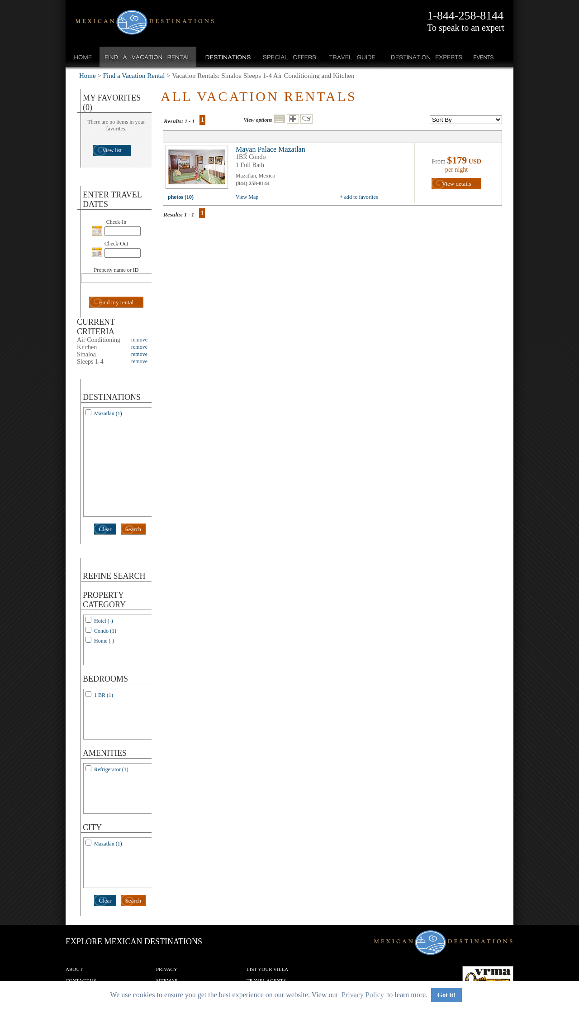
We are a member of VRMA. (487, 979)
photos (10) (181, 197)
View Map (247, 197)
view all (199, 169)
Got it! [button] (446, 995)
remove (139, 339)
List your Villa (267, 969)
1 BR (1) (103, 695)
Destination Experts (424, 57)
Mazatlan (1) (108, 413)
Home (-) (104, 641)
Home (83, 57)
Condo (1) (105, 631)
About (74, 969)
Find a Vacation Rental (148, 57)
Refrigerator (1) (111, 769)
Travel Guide (352, 57)
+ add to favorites (359, 197)
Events (483, 57)
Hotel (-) (103, 621)
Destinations (227, 57)
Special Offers (289, 57)
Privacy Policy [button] (363, 995)
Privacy (166, 969)
